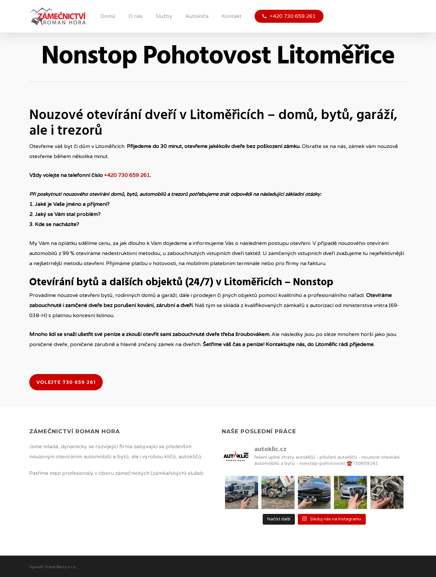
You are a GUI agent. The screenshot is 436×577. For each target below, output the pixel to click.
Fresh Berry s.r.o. (61, 567)
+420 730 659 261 (127, 175)
